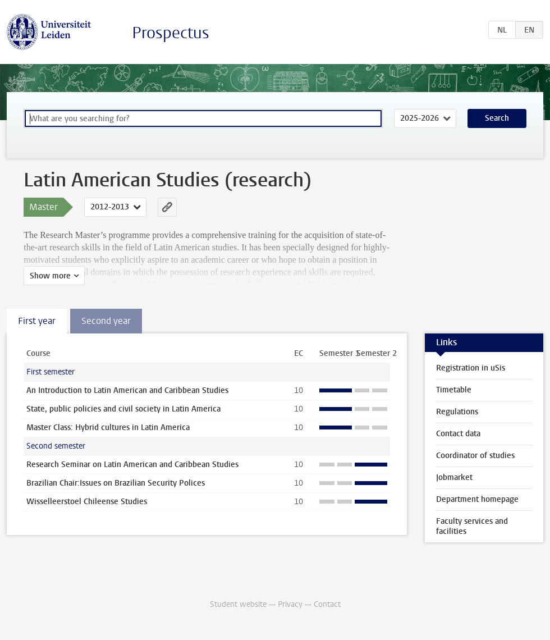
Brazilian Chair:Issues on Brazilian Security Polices (115, 483)
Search (497, 118)
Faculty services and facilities (472, 526)
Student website (238, 604)
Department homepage (477, 499)
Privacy (290, 604)
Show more (50, 276)
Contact (327, 604)
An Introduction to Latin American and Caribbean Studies (127, 390)
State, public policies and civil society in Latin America (123, 409)
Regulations (457, 411)
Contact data (458, 433)
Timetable (453, 390)
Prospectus (170, 32)
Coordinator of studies (475, 455)
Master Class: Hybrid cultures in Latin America (108, 427)
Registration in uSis (470, 368)
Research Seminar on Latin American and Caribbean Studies (132, 464)
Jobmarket (454, 477)
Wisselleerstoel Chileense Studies (86, 501)
